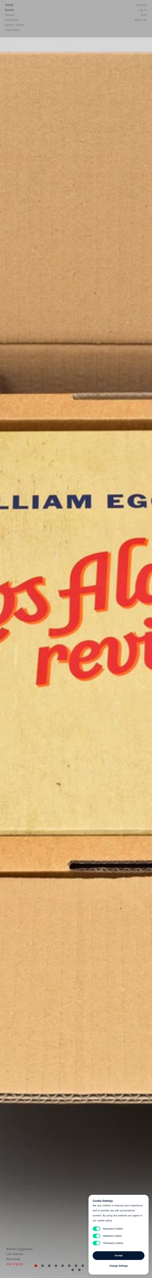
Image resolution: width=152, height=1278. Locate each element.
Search (142, 6)
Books (9, 11)
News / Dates (15, 26)
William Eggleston (18, 1260)
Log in (142, 11)
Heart (53, 639)
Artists (9, 16)
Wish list (140, 21)
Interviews (12, 31)
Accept (119, 1254)
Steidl (9, 6)
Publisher (12, 21)
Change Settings (118, 1265)
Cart (144, 16)
